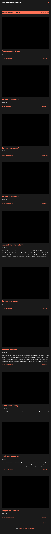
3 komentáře (9, 203)
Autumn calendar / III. (11, 148)
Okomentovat (10, 415)
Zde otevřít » (45, 58)
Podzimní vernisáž (9, 349)
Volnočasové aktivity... (11, 51)
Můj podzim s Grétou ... (11, 510)
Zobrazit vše (45, 12)
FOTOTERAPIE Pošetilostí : (13, 2)
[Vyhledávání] (45, 2)
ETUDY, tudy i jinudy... (10, 406)
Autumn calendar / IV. (11, 99)
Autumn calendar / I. (10, 301)
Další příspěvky (45, 523)
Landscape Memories (10, 456)
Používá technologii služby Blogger (25, 528)
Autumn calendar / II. (10, 196)
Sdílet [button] (3, 58)
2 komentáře (9, 58)
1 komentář (9, 155)
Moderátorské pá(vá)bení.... (13, 245)
